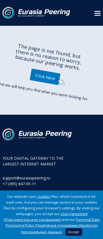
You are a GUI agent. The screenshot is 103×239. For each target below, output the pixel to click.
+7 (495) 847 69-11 (19, 183)
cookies (43, 196)
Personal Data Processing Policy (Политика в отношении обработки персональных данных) (52, 225)
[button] (97, 13)
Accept (73, 231)
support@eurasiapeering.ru (26, 178)
